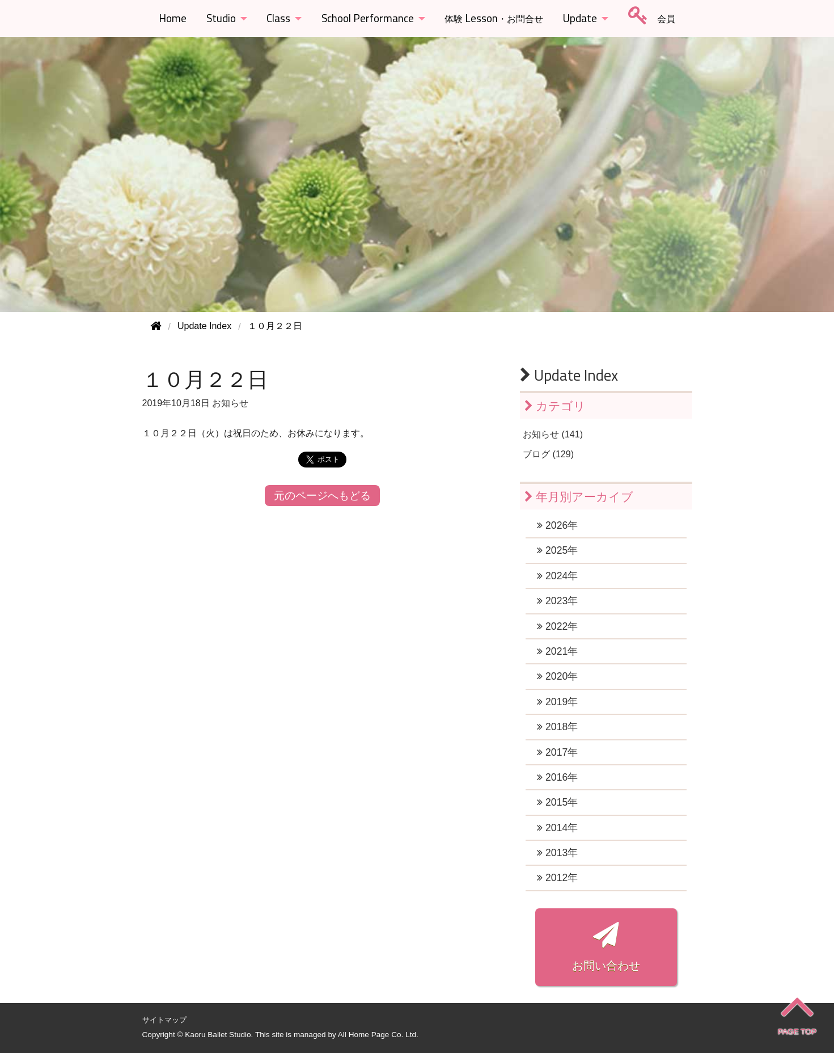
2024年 (557, 576)
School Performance (367, 18)
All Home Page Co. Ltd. (378, 1034)
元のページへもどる (322, 496)
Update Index (569, 375)
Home (173, 18)
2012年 (557, 877)
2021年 (557, 651)
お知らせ (230, 403)
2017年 (557, 752)
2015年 (557, 802)
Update (579, 18)
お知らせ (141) (553, 434)
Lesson (493, 18)
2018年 (557, 726)
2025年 (557, 550)
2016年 (557, 777)
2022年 (557, 626)
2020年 (557, 676)
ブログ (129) (548, 454)
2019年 (557, 701)
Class (278, 18)
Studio (221, 18)
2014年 (557, 827)
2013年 (557, 852)
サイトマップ (164, 1020)
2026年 (557, 525)
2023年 (557, 600)
